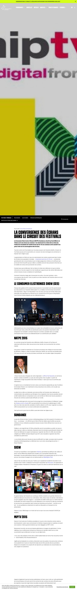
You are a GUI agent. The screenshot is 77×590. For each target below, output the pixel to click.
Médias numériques (36, 218)
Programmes (20, 7)
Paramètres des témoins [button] (62, 587)
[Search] (62, 219)
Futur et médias (6, 218)
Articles (36, 7)
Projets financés (53, 7)
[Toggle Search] (75, 7)
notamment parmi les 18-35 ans (43, 259)
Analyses (43, 7)
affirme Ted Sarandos (49, 376)
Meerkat (39, 452)
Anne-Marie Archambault (26, 228)
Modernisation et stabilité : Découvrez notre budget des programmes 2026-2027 (38, 1)
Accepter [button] (72, 587)
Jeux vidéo (25, 218)
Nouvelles (29, 7)
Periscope (50, 462)
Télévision (17, 218)
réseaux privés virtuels (22, 403)
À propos (63, 7)
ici (18, 510)
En (71, 7)
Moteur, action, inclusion (8, 220)
